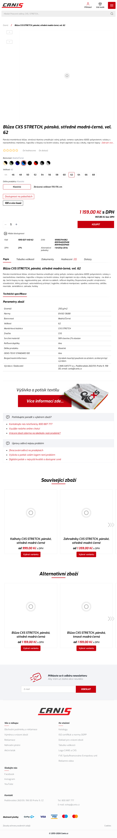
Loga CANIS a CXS (68, 750)
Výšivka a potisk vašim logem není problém (32, 454)
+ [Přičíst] (16, 224)
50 (27, 174)
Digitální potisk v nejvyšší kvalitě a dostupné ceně (35, 459)
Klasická (17, 186)
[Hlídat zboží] (14, 233)
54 (42, 174)
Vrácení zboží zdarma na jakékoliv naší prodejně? (35, 433)
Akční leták (9, 750)
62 (71, 174)
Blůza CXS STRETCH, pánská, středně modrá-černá (31, 635)
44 (6, 174)
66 (86, 174)
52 (35, 174)
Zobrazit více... (108, 142)
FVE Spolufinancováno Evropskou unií (78, 755)
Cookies (107, 825)
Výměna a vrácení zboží (16, 734)
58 (57, 174)
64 (79, 174)
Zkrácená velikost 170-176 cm (48, 186)
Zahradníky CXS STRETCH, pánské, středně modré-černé (86, 541)
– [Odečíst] (5, 224)
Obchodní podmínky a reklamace (20, 729)
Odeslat (86, 689)
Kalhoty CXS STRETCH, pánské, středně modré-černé (30, 541)
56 (49, 174)
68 (93, 174)
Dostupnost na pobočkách (18, 196)
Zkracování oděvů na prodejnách (26, 450)
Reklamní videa (66, 760)
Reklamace (9, 739)
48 (20, 174)
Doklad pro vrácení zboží (71, 739)
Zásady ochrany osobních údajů (16, 825)
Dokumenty (47, 259)
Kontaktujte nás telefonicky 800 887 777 (30, 424)
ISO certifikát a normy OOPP (73, 734)
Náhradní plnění (12, 745)
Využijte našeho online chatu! (24, 428)
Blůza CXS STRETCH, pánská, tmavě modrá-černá (86, 635)
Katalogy (63, 729)
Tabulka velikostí (25, 259)
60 (64, 174)
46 (13, 174)
